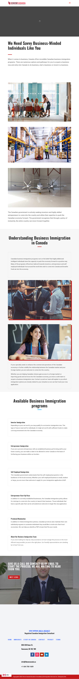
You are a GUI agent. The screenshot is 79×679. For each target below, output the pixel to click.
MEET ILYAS (14, 577)
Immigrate (18, 640)
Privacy (50, 640)
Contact (42, 640)
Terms (58, 640)
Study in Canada (30, 640)
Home (10, 640)
